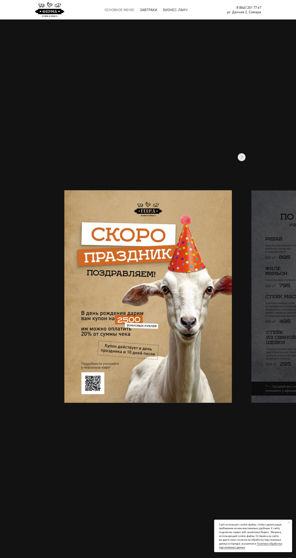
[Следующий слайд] (242, 297)
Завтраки (148, 10)
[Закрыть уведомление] (289, 523)
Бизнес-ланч (175, 10)
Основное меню (119, 10)
